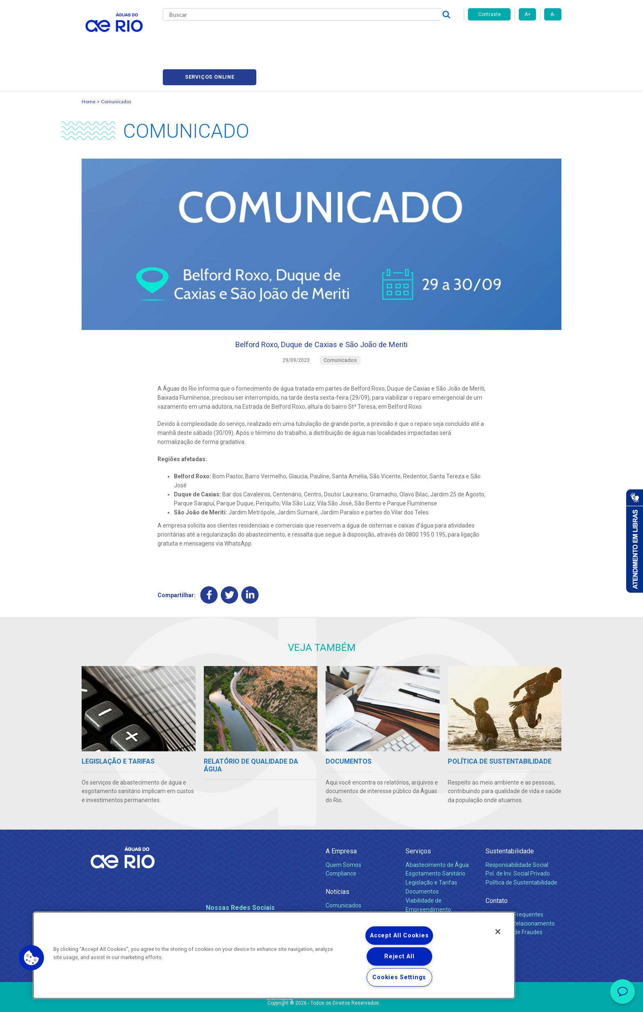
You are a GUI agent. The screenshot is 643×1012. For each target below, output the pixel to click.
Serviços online (514, 37)
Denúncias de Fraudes (514, 900)
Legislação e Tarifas (431, 851)
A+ (527, 14)
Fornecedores (370, 37)
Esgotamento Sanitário (435, 842)
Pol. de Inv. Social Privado (518, 842)
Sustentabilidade (510, 819)
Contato (497, 869)
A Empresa (341, 819)
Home (89, 64)
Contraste (489, 14)
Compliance (341, 842)
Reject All (399, 956)
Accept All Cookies (399, 935)
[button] (31, 958)
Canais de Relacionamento (520, 891)
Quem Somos (343, 833)
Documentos (422, 860)
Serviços (418, 819)
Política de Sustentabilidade (521, 851)
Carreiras (331, 37)
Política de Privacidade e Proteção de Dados (321, 999)
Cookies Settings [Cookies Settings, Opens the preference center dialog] (399, 977)
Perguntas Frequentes (514, 882)
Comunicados (116, 64)
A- (552, 14)
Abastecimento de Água (437, 833)
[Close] (498, 932)
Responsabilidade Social (517, 833)
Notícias (337, 860)
